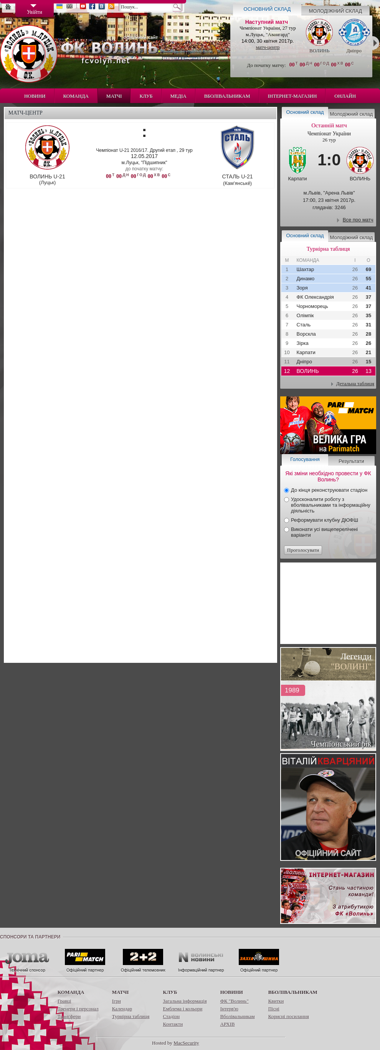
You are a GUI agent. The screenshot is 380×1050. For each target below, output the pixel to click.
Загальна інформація (185, 1001)
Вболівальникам (227, 96)
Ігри (116, 1001)
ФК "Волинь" (234, 1001)
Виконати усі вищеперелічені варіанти (324, 532)
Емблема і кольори (182, 1009)
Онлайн (345, 96)
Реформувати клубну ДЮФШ (324, 520)
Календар (122, 1009)
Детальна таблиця (355, 383)
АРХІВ (227, 1024)
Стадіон (171, 1016)
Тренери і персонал (78, 1009)
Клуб (145, 96)
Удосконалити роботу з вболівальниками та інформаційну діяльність (330, 505)
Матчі (114, 96)
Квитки (276, 1001)
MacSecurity (186, 1043)
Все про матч (358, 220)
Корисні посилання (288, 1016)
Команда (76, 96)
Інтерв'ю (229, 1009)
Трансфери (69, 1016)
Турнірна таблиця (131, 1016)
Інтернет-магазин (292, 96)
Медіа (178, 96)
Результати (351, 461)
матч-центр (267, 47)
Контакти (173, 1024)
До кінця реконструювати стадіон (329, 490)
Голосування (304, 459)
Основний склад (267, 9)
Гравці (64, 1001)
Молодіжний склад (335, 11)
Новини (35, 96)
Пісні (273, 1009)
